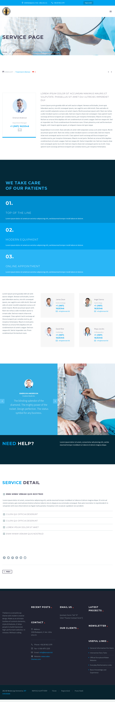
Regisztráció (65, 693)
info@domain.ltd (64, 312)
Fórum (54, 693)
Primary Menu (111, 11)
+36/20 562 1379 (59, 3)
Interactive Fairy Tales (98, 655)
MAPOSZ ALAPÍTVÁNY (39, 693)
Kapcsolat (88, 3)
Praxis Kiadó (79, 693)
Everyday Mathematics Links (101, 667)
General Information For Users (102, 650)
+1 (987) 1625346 (19, 127)
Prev (6, 574)
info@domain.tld (45, 655)
